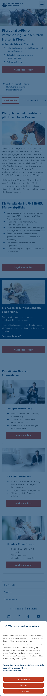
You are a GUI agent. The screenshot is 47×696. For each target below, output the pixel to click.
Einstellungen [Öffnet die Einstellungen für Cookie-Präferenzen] (24, 691)
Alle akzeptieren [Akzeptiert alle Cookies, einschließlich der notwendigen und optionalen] (24, 679)
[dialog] (23, 658)
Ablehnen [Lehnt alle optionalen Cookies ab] (23, 685)
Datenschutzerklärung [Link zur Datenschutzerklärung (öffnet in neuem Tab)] (11, 670)
